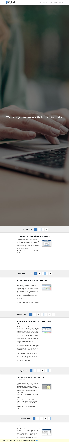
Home (40, 2)
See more (45, 2)
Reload (37, 440)
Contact (51, 2)
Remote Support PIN (58, 2)
